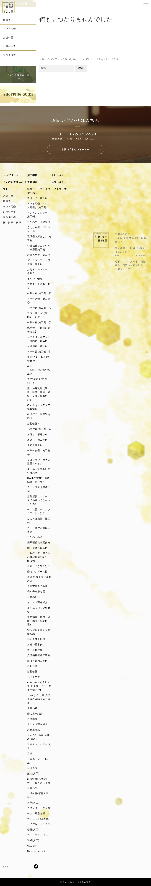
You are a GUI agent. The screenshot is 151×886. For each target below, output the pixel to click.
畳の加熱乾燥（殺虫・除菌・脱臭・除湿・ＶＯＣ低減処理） (38, 394)
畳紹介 (7, 189)
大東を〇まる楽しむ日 (38, 286)
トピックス (57, 175)
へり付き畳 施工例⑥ (38, 300)
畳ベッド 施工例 (37, 198)
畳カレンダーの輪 (37, 571)
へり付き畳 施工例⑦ (38, 452)
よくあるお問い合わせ (38, 609)
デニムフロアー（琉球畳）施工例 (38, 262)
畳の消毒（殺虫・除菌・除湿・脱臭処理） (38, 621)
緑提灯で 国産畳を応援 (38, 416)
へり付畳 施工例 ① (39, 307)
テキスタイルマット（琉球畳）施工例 (38, 339)
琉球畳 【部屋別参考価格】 (38, 329)
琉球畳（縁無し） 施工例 (39, 238)
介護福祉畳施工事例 (38, 655)
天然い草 (32, 708)
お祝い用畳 (9, 212)
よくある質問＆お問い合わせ (38, 470)
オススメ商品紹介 (37, 724)
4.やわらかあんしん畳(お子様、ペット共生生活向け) (39, 686)
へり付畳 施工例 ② (39, 293)
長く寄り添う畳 (36, 591)
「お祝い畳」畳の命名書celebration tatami (38, 557)
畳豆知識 (32, 182)
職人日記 (32, 845)
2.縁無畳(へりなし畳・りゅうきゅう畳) (39, 780)
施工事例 (32, 175)
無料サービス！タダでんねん (38, 191)
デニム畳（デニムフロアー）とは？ (38, 511)
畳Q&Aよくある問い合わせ (39, 359)
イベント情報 (35, 278)
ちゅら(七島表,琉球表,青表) (38, 737)
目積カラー (33, 768)
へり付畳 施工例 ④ (39, 351)
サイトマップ (59, 189)
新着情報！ (33, 423)
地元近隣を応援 (36, 639)
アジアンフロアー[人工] (39, 746)
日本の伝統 (33, 597)
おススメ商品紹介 (37, 602)
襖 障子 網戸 (12, 222)
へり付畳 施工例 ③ (39, 429)
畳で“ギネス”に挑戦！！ (37, 381)
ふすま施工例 (35, 445)
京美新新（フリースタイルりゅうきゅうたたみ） (38, 500)
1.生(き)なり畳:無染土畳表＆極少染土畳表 (38, 699)
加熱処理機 (9, 217)
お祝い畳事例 (35, 644)
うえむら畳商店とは (14, 182)
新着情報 (32, 671)
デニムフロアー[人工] (38, 760)
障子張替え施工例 (37, 547)
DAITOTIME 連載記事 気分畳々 (38, 480)
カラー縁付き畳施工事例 (38, 530)
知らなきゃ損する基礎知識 (38, 631)
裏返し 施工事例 (37, 439)
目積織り (32, 719)
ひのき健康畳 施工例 (38, 520)
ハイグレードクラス (38, 824)
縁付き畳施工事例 (37, 660)
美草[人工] (33, 802)
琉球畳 (7, 20)
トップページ (10, 175)
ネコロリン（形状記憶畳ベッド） (38, 461)
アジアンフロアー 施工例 (38, 214)
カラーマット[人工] (38, 835)
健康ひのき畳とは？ (38, 566)
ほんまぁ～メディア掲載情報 (38, 407)
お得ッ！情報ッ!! (37, 434)
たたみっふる (35, 537)
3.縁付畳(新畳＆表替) (38, 795)
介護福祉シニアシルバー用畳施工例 (38, 247)
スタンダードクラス (38, 808)
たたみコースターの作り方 (38, 271)
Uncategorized (36, 851)
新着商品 (32, 788)
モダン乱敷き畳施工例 (38, 489)
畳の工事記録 (35, 713)
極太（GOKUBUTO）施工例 (38, 370)
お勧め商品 (33, 729)
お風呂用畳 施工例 (38, 254)
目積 (29, 753)
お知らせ (32, 666)
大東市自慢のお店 (37, 586)
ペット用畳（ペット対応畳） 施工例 (38, 205)
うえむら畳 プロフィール (38, 229)
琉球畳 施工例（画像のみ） (39, 579)
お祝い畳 (8, 37)
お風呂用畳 (9, 46)
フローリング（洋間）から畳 (37, 315)
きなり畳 (8, 11)
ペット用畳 (9, 28)
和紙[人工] (33, 840)
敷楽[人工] (33, 773)
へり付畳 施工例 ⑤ (39, 322)
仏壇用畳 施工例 (37, 346)
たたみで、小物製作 (38, 222)
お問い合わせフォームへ (76, 149)
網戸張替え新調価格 (38, 542)
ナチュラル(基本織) (38, 818)
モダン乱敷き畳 (36, 813)
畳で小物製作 (35, 649)
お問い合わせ (59, 182)
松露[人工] (33, 829)
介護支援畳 (9, 54)
